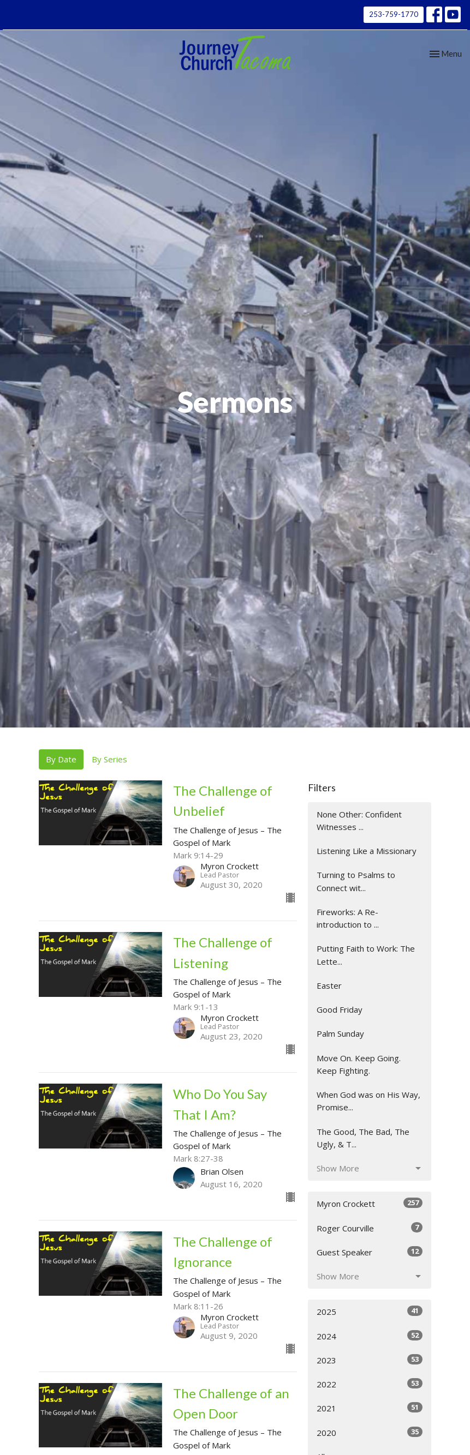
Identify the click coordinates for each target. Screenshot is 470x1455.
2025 (370, 1311)
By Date (61, 759)
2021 (370, 1408)
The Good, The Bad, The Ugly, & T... (363, 1138)
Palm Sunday (340, 1033)
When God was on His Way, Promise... (368, 1101)
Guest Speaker (370, 1252)
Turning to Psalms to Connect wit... (356, 881)
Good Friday (339, 1009)
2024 (370, 1336)
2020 (370, 1432)
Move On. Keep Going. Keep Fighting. (359, 1064)
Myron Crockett (370, 1203)
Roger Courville (370, 1228)
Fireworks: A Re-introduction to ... (348, 918)
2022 (370, 1384)
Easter (329, 985)
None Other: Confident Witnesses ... (359, 820)
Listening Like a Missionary (367, 850)
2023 (370, 1360)
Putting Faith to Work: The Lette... (366, 954)
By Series (109, 759)
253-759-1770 (393, 14)
